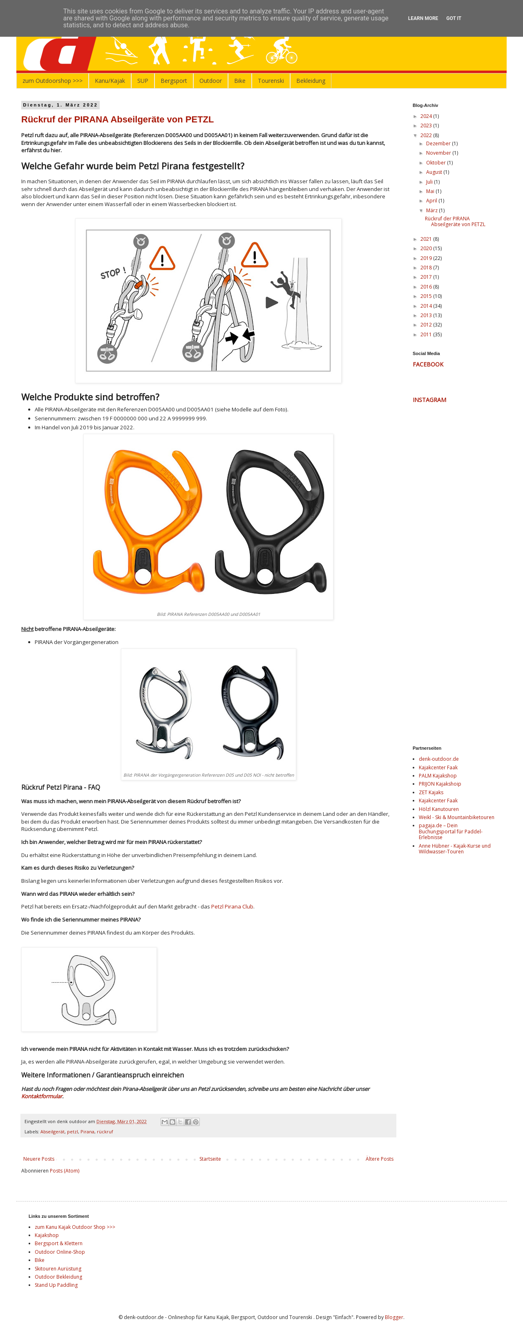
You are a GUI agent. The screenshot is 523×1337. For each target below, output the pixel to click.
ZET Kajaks (431, 792)
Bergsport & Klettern (59, 1243)
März (432, 210)
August (434, 172)
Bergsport (174, 80)
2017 (426, 276)
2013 (426, 315)
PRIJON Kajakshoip (440, 783)
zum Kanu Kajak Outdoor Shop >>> (75, 1227)
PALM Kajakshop (438, 775)
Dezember (439, 143)
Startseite (210, 1158)
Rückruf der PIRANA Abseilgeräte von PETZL (117, 119)
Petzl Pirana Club (232, 906)
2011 (426, 334)
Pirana (87, 1131)
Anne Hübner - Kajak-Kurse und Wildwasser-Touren (455, 848)
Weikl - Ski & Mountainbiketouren (456, 817)
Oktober (436, 162)
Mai (431, 191)
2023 (426, 125)
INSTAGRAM (429, 400)
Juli (430, 181)
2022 (426, 135)
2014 (426, 305)
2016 (426, 286)
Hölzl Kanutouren (439, 809)
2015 (426, 296)
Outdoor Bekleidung (58, 1276)
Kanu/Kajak (110, 80)
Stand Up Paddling (56, 1284)
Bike (240, 80)
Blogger (394, 1317)
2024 (426, 116)
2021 (426, 238)
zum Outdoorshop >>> (52, 80)
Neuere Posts (38, 1158)
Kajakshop (47, 1235)
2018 (426, 267)
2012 (426, 324)
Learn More (423, 18)
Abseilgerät (52, 1131)
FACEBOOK (428, 364)
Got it (453, 18)
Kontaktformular (41, 1096)
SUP (142, 80)
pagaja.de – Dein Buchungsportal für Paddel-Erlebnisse (451, 831)
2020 (426, 248)
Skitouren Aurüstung (58, 1268)
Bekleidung (310, 80)
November (439, 152)
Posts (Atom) (64, 1170)
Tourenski (271, 80)
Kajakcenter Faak (438, 767)
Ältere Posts (379, 1158)
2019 (426, 258)
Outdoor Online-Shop (60, 1251)
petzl (72, 1131)
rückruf (105, 1131)
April (432, 200)
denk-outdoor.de (439, 758)
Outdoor (210, 80)
